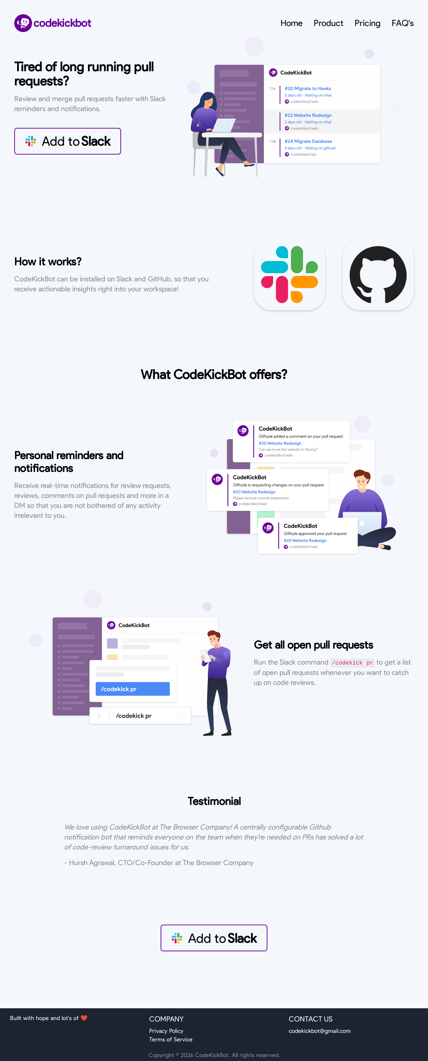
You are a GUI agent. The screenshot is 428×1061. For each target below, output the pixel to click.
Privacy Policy (166, 1031)
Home (292, 23)
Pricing (368, 23)
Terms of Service (171, 1039)
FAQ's (403, 23)
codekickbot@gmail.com (320, 1031)
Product (329, 23)
